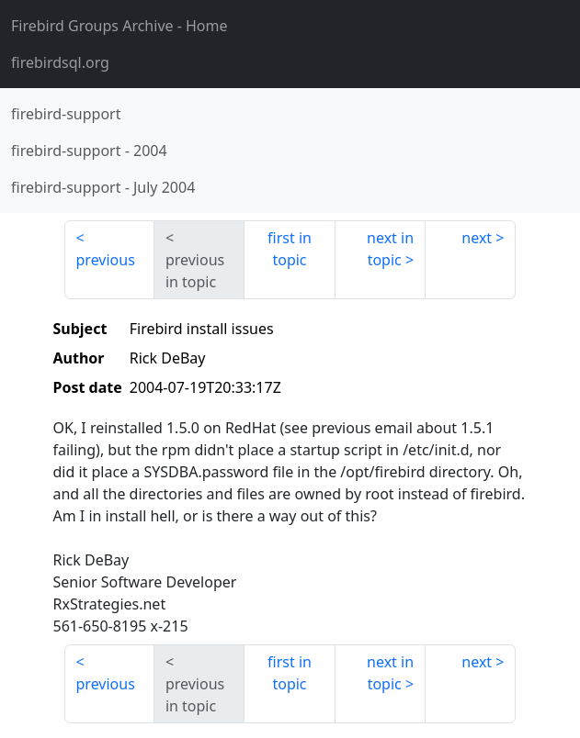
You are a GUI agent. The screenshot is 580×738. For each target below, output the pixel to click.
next (476, 238)
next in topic (390, 249)
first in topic (289, 249)
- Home (119, 26)
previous (105, 260)
